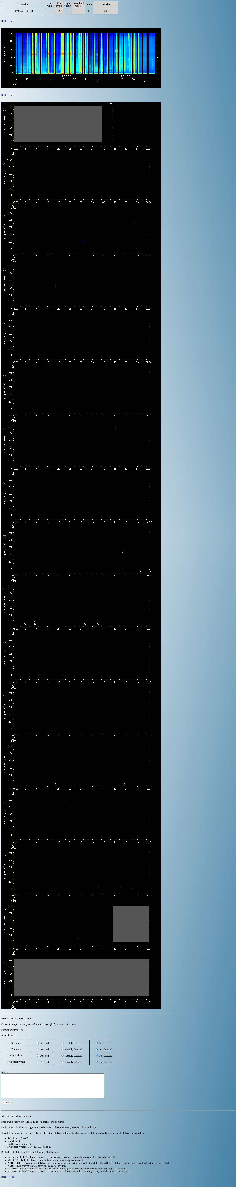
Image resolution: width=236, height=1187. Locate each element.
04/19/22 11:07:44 (24, 11)
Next (12, 21)
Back (3, 21)
